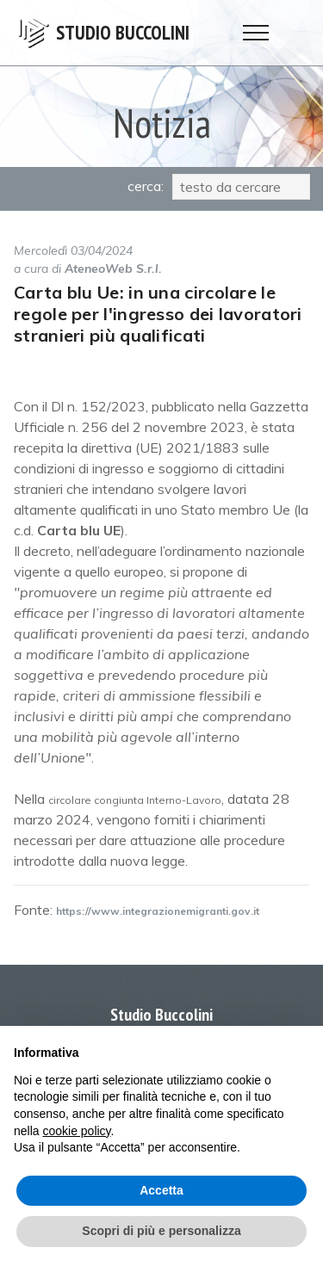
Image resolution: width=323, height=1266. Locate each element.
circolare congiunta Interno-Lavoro (134, 800)
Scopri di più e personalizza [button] (161, 1231)
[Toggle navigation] (256, 32)
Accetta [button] (161, 1190)
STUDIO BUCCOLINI (122, 33)
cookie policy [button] (76, 1131)
